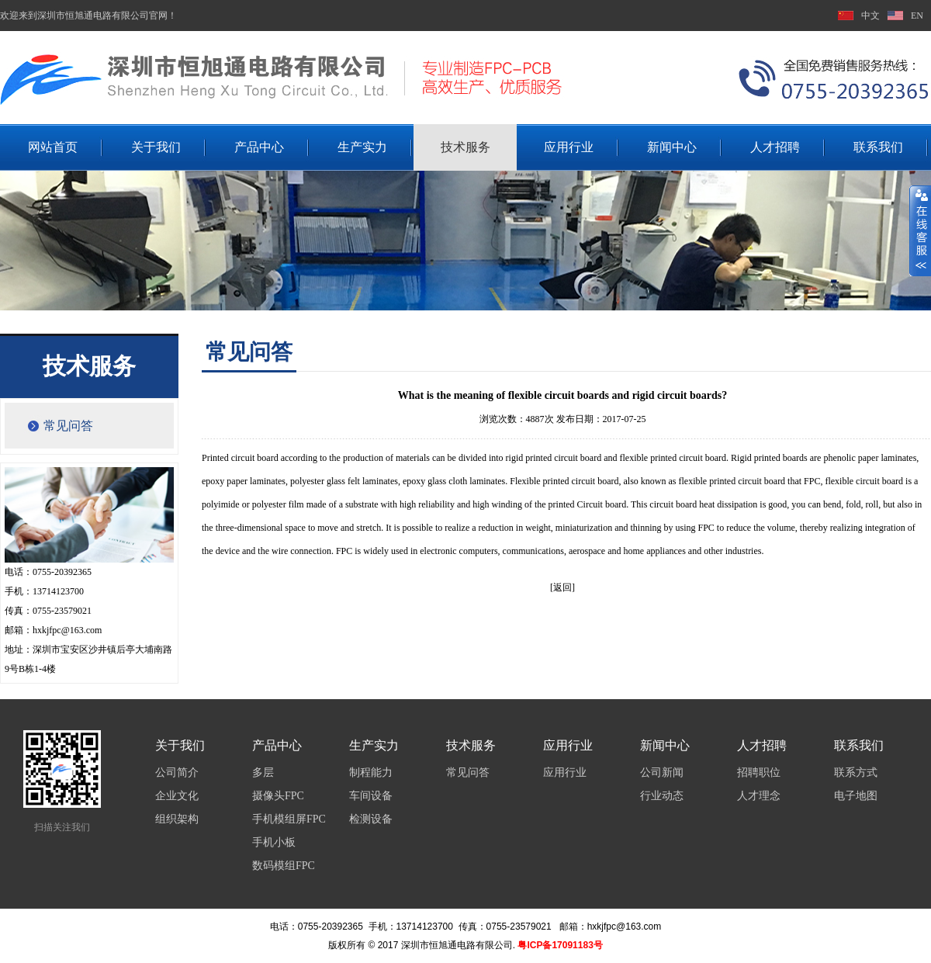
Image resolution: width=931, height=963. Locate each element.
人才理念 (758, 796)
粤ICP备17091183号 (559, 945)
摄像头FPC (278, 796)
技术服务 (465, 147)
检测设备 (371, 819)
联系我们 (878, 147)
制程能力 (371, 772)
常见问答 (68, 425)
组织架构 (177, 819)
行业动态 (662, 796)
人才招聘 (775, 147)
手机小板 (274, 842)
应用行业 (569, 147)
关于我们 (156, 147)
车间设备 (371, 796)
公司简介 (177, 772)
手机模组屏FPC (289, 819)
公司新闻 (662, 772)
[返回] (562, 587)
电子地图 (855, 796)
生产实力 (362, 147)
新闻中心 (672, 147)
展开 (920, 230)
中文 (870, 15)
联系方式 (855, 772)
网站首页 (53, 147)
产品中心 (259, 147)
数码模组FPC (283, 865)
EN (917, 15)
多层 (263, 772)
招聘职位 (758, 772)
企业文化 (177, 796)
